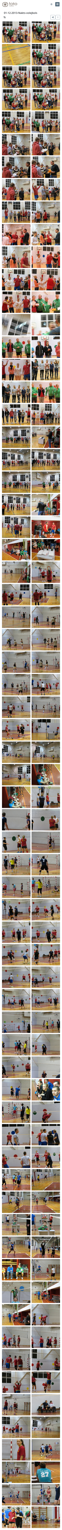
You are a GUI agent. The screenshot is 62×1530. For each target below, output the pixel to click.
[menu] (57, 4)
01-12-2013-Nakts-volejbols (20, 13)
